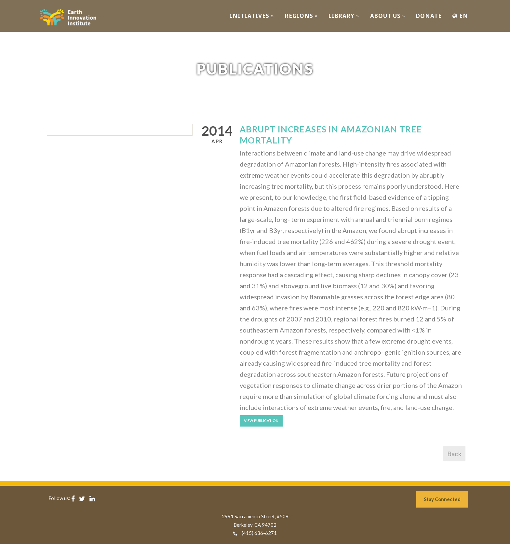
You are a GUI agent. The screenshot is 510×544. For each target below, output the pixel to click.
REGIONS (301, 16)
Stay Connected (442, 499)
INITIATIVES (252, 16)
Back (454, 453)
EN (460, 16)
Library (344, 16)
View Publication (261, 420)
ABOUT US (388, 16)
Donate (429, 16)
